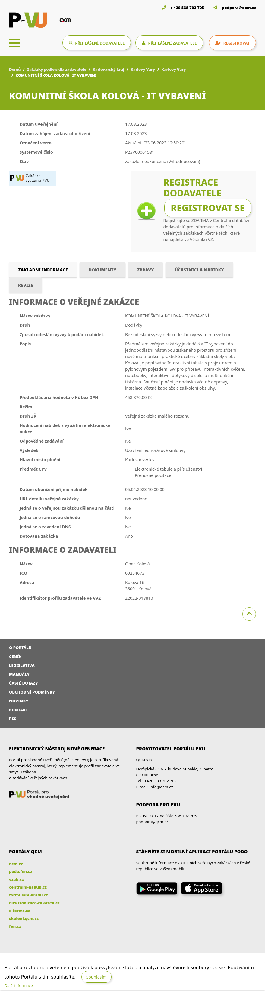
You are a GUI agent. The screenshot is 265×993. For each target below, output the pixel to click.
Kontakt (18, 710)
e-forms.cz (19, 910)
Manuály (19, 674)
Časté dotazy (23, 683)
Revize (25, 285)
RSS (12, 718)
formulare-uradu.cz (28, 895)
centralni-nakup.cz (28, 887)
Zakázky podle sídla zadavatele (56, 69)
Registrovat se (208, 208)
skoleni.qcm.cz (24, 918)
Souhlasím (96, 977)
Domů (15, 69)
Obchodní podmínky (32, 692)
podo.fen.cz (20, 871)
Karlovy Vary (143, 69)
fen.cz (15, 926)
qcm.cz (16, 863)
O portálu (20, 647)
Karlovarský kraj (108, 69)
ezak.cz (16, 879)
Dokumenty (102, 270)
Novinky (18, 701)
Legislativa (22, 665)
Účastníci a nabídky (199, 270)
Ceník (15, 656)
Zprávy (145, 270)
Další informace (19, 985)
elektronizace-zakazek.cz (34, 902)
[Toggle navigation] (14, 42)
